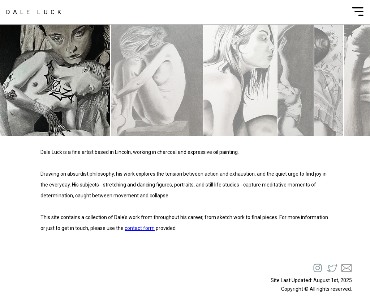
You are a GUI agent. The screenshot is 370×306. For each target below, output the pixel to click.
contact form (140, 228)
